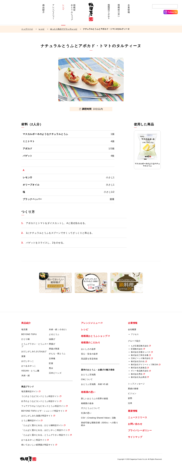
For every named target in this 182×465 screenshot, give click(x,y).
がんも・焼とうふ (57, 353)
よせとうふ (54, 334)
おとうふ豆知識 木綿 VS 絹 (94, 384)
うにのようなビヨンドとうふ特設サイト (40, 396)
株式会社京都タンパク (140, 352)
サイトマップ (135, 437)
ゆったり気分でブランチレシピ (63, 29)
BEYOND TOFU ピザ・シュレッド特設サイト (43, 411)
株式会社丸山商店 (138, 377)
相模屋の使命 (87, 403)
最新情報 (132, 411)
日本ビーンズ (55, 373)
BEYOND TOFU (29, 334)
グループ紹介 (134, 341)
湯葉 (23, 356)
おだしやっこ (27, 361)
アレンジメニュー (53, 14)
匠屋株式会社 (137, 349)
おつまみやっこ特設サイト (33, 440)
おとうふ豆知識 (88, 374)
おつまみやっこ (28, 366)
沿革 (130, 403)
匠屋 (51, 363)
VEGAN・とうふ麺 (30, 371)
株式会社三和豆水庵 (139, 355)
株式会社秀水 (137, 374)
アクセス (135, 334)
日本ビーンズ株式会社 (140, 358)
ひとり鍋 (25, 339)
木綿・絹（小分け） (58, 329)
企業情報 (129, 14)
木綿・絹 (25, 375)
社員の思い (86, 413)
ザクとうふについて (90, 408)
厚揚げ (52, 344)
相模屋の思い (119, 14)
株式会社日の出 (138, 361)
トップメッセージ (136, 384)
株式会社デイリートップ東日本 (144, 364)
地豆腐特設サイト (29, 391)
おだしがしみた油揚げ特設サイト (37, 416)
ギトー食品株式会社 (139, 371)
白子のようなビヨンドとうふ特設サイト (40, 401)
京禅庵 (52, 358)
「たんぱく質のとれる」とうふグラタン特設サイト (45, 435)
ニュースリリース (137, 417)
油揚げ (52, 339)
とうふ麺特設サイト (30, 420)
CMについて (87, 379)
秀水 (51, 368)
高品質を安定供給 (89, 359)
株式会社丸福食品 (138, 368)
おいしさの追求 (88, 349)
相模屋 (91, 14)
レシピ (63, 14)
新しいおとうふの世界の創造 (94, 398)
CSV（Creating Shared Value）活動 (98, 418)
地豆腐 (24, 329)
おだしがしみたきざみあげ (33, 351)
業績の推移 (133, 388)
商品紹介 (43, 14)
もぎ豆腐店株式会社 (139, 346)
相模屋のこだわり (109, 14)
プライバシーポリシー (140, 430)
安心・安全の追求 (89, 354)
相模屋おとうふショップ (73, 14)
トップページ (27, 29)
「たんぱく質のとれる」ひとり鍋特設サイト (42, 425)
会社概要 (132, 329)
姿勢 (130, 398)
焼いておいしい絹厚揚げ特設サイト (38, 445)
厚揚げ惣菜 (54, 349)
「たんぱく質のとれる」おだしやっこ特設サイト (44, 430)
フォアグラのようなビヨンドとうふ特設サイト (43, 406)
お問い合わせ (135, 424)
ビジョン (132, 393)
